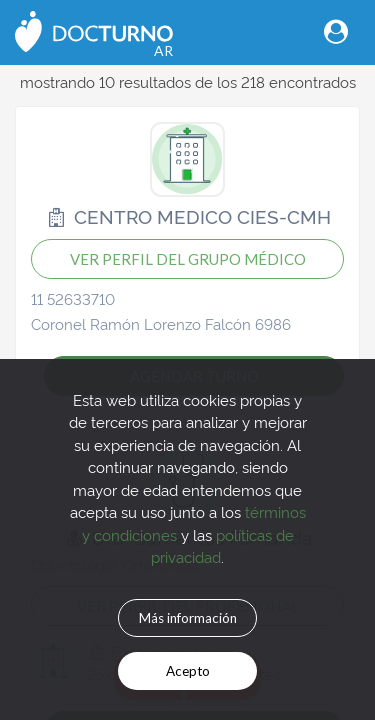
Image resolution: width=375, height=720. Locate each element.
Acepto (188, 671)
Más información (188, 618)
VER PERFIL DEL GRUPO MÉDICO (188, 259)
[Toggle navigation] (336, 31)
